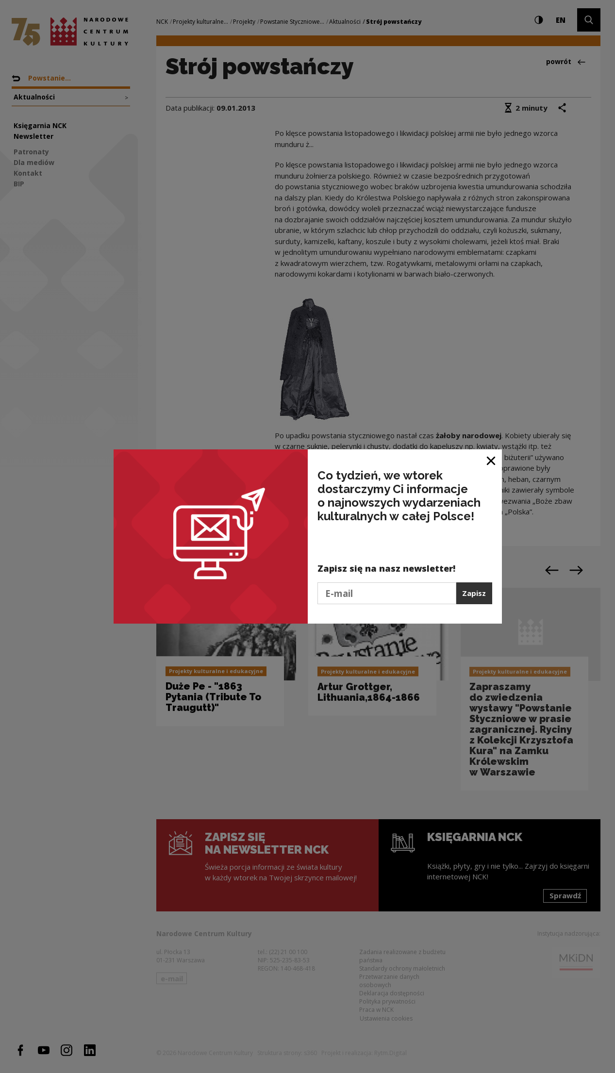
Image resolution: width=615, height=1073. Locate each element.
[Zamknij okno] (491, 460)
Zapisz (474, 593)
